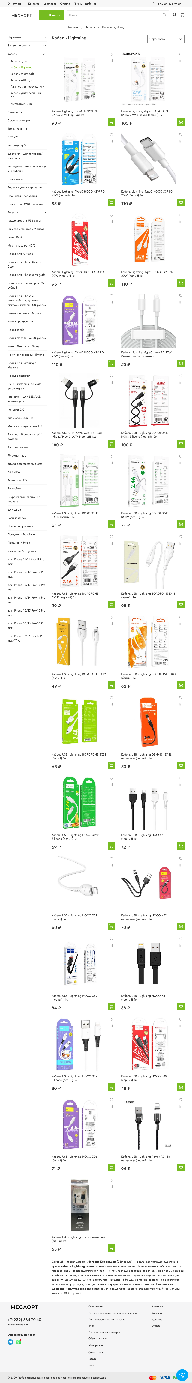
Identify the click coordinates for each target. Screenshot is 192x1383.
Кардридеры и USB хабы (24, 220)
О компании (16, 3)
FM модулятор (17, 455)
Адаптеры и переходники (27, 86)
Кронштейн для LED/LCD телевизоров (24, 398)
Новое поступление (20, 526)
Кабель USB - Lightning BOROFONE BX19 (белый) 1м (79, 676)
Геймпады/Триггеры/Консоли (27, 229)
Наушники (14, 37)
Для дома (14, 509)
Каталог (51, 15)
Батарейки (14, 488)
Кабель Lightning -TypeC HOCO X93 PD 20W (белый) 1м (147, 274)
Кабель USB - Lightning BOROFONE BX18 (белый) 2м (148, 595)
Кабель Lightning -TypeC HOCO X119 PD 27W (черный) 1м (78, 193)
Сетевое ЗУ (15, 112)
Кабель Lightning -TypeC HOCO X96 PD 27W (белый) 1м (78, 354)
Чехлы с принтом (19, 375)
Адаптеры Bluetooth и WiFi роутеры (25, 436)
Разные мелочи (18, 518)
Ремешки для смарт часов (25, 187)
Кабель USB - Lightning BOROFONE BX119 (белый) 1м (144, 515)
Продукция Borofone (21, 534)
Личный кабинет (85, 3)
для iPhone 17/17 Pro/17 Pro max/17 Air (26, 638)
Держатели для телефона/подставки (25, 155)
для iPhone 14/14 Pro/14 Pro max (26, 599)
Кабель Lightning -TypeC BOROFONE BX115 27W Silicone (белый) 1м (145, 113)
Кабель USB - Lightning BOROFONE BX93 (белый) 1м (79, 756)
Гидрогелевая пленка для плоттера (25, 499)
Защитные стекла (19, 45)
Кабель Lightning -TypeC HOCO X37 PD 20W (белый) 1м (147, 193)
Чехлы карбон (17, 330)
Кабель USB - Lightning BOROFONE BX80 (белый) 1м (148, 676)
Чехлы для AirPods (20, 254)
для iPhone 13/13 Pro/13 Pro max (26, 587)
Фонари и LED (17, 480)
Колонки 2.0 (16, 409)
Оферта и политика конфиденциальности (112, 1313)
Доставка (50, 3)
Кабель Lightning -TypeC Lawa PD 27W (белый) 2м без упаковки (146, 354)
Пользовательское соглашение (106, 1319)
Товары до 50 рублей (22, 551)
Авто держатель (18, 447)
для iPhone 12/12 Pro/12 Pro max (26, 574)
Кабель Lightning (21, 67)
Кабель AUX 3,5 (21, 80)
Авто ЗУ (13, 137)
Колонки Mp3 (17, 145)
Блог (91, 1326)
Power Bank (15, 237)
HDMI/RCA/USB (21, 104)
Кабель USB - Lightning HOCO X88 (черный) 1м (144, 1078)
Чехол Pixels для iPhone (23, 346)
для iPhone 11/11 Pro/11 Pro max (26, 561)
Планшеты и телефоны (22, 196)
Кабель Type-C (19, 61)
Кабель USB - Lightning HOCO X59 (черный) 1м (74, 998)
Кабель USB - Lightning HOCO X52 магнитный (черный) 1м (144, 917)
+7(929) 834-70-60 (167, 4)
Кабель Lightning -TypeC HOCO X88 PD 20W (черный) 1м (78, 274)
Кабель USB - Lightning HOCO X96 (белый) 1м (74, 1158)
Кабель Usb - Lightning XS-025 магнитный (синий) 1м (79, 1239)
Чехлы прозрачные (20, 321)
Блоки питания (17, 129)
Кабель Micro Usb (22, 74)
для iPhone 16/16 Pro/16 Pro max (26, 625)
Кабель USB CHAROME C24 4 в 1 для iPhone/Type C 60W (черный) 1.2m (77, 435)
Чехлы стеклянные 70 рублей (27, 338)
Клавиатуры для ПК (20, 418)
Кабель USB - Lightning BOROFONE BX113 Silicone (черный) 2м (144, 435)
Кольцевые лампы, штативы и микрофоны (27, 168)
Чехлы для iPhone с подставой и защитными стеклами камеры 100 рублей (27, 300)
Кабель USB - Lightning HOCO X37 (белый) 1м (74, 917)
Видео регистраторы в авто (25, 464)
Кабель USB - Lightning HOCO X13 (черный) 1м (143, 837)
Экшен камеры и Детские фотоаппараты (24, 386)
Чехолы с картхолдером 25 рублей (26, 285)
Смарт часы (15, 179)
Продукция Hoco (19, 542)
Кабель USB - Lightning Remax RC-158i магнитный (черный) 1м (146, 1158)
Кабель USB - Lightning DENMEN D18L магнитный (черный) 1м (146, 756)
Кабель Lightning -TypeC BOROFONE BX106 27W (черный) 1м (76, 113)
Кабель (90, 27)
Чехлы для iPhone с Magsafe (26, 275)
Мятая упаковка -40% (21, 245)
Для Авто (14, 472)
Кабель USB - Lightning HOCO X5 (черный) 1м (143, 998)
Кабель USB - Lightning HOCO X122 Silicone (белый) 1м (75, 837)
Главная (73, 27)
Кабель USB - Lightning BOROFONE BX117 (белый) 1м (75, 515)
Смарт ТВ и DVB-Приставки (25, 204)
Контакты (34, 3)
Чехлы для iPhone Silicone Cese (25, 264)
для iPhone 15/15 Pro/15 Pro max (26, 612)
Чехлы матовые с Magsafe (24, 313)
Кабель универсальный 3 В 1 (27, 95)
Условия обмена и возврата (104, 1332)
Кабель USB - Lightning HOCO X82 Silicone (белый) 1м (74, 1078)
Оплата (65, 3)
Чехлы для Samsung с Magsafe (22, 365)
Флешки (13, 212)
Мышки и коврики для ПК (25, 426)
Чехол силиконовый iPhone (26, 354)
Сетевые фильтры (19, 120)
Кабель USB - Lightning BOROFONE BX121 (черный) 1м (75, 595)
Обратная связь (97, 1338)
